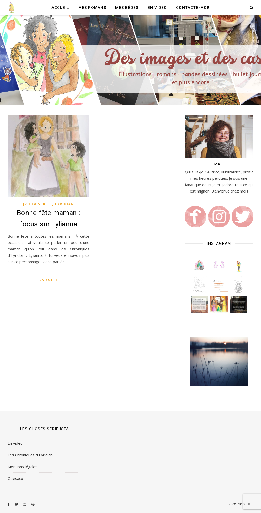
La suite (48, 279)
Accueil (60, 7)
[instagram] (25, 504)
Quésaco (15, 478)
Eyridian (64, 204)
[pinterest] (33, 504)
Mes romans (92, 7)
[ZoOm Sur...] (37, 204)
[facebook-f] (9, 504)
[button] (199, 264)
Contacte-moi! (193, 7)
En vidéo (157, 7)
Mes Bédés (126, 7)
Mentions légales (22, 466)
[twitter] (17, 504)
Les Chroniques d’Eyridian (30, 454)
